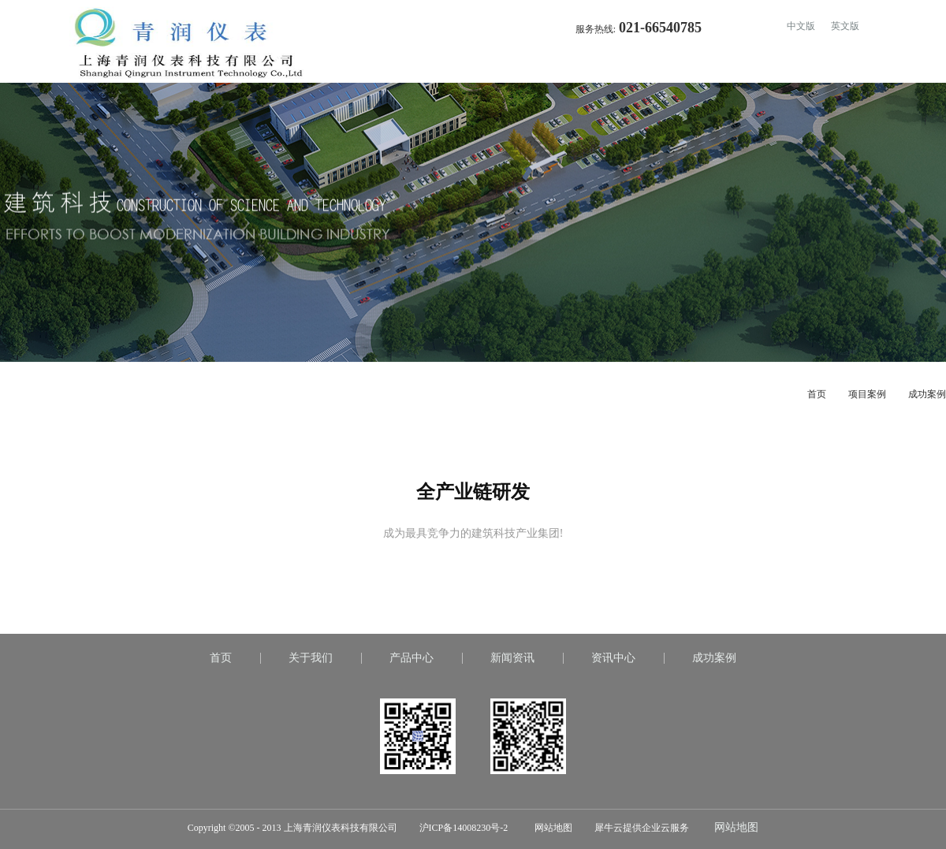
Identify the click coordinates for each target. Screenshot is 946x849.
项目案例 (867, 394)
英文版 (845, 26)
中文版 (801, 26)
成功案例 (927, 394)
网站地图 (551, 827)
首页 (551, 67)
